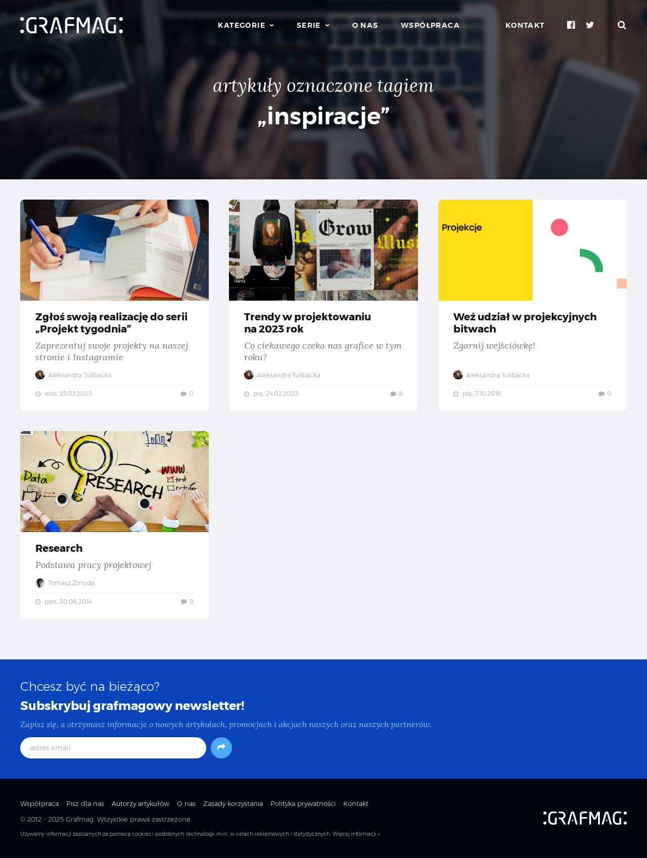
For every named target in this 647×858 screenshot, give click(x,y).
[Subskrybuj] (221, 747)
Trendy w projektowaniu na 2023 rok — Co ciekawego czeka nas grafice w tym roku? (323, 305)
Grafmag (80, 819)
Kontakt (525, 25)
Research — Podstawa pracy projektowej (114, 525)
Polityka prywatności (303, 803)
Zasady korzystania (233, 803)
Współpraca (430, 25)
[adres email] (113, 747)
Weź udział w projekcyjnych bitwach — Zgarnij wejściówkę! (532, 305)
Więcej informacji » (356, 834)
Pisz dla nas (85, 803)
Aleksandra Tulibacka (73, 375)
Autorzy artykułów (140, 803)
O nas (365, 25)
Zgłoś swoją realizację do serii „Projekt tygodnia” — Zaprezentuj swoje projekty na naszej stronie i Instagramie (114, 305)
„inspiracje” (323, 116)
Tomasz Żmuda (65, 583)
